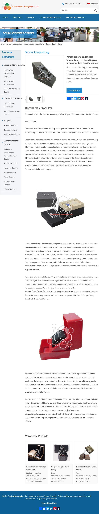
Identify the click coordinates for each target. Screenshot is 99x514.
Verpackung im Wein (53, 496)
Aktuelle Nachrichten (75, 17)
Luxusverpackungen (14, 44)
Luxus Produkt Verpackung (34, 44)
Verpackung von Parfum (46, 499)
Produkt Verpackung (12, 134)
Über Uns (17, 17)
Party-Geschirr (9, 177)
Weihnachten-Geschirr (9, 183)
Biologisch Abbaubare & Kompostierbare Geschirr (10, 154)
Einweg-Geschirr (10, 189)
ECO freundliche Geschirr (11, 142)
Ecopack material (10, 130)
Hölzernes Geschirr (11, 168)
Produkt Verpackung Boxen (12, 90)
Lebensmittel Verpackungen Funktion (9, 73)
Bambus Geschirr (10, 163)
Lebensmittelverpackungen (12, 65)
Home (5, 17)
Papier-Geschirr (10, 172)
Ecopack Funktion (11, 125)
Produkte (30, 17)
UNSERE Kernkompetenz (50, 17)
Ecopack (7, 121)
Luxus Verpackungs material (11, 112)
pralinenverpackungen (72, 496)
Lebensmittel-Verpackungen (9, 82)
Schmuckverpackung (54, 44)
